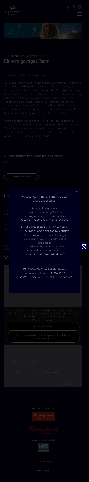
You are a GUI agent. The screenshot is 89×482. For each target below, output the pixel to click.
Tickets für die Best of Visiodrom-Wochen (44, 220)
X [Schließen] (77, 192)
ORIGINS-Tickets (27, 277)
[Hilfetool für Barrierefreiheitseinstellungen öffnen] (84, 246)
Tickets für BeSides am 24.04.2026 (44, 254)
